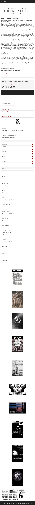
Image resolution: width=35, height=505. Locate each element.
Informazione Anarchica (6, 223)
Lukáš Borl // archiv (5, 234)
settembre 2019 (17, 144)
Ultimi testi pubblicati (25, 503)
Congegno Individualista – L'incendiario (8, 199)
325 (2, 171)
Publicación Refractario (6, 246)
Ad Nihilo (3, 176)
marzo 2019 (17, 158)
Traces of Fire (4, 255)
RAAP (3, 248)
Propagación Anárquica (6, 244)
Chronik (3, 197)
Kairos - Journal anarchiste (6, 227)
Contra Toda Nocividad (6, 204)
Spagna (19, 82)
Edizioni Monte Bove (5, 216)
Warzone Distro (4, 260)
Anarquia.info (4, 190)
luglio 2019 (17, 149)
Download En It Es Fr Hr (6, 103)
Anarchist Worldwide (5, 185)
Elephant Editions (5, 218)
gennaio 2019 (17, 163)
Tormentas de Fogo (5, 253)
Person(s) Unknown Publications (7, 241)
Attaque (3, 192)
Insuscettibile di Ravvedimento (7, 225)
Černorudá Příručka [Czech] (6, 195)
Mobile (31, 503)
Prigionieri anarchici (24, 82)
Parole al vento (4, 239)
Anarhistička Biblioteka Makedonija (8, 188)
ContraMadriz (4, 202)
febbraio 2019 (17, 161)
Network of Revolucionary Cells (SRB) (8, 237)
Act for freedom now (5, 174)
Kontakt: (8, 105)
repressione (15, 82)
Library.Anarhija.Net (5, 125)
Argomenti (19, 503)
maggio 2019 (17, 154)
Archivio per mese (5, 140)
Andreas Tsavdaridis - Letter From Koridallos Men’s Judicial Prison (13, 130)
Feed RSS (10, 503)
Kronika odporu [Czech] (6, 230)
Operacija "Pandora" (9, 82)
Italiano (3, 98)
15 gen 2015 (12, 84)
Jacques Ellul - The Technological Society (9, 135)
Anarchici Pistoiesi (6, 73)
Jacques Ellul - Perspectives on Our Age (8, 132)
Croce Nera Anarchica (5, 206)
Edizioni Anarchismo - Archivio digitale (8, 213)
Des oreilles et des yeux (5, 211)
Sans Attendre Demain (5, 251)
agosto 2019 (17, 146)
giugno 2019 (17, 151)
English (3, 101)
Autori (16, 503)
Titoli (13, 503)
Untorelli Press (4, 258)
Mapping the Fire (4, 128)
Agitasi (3, 178)
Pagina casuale (5, 503)
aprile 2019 (17, 156)
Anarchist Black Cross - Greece (7, 181)
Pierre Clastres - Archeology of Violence (8, 137)
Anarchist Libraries (5, 183)
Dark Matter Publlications (6, 209)
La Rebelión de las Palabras (6, 232)
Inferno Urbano (4, 220)
